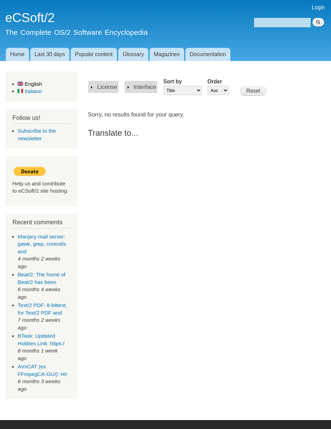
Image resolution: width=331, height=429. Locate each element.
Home (17, 54)
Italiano (30, 91)
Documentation (208, 54)
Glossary (133, 54)
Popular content (93, 54)
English (30, 84)
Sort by (172, 81)
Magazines (167, 54)
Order (215, 81)
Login (318, 7)
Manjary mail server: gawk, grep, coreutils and (42, 244)
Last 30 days (49, 54)
